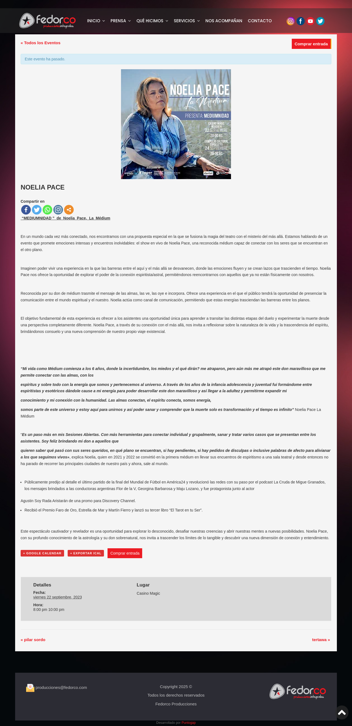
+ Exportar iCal (85, 553)
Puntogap (189, 723)
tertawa (321, 639)
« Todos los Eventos (41, 42)
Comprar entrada (311, 43)
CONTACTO (260, 21)
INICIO (93, 21)
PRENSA (118, 21)
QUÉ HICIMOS (149, 21)
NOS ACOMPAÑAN (223, 21)
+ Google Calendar (42, 553)
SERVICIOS (184, 21)
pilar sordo (33, 639)
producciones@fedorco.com (56, 687)
